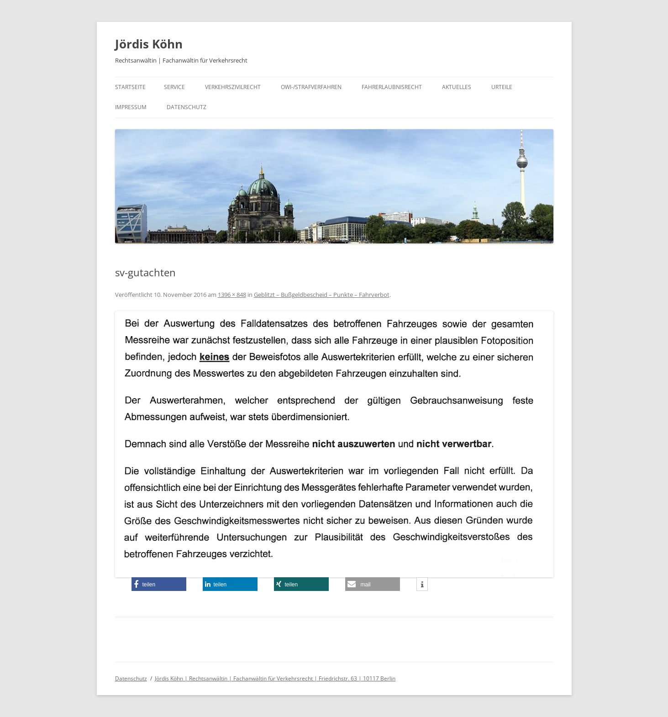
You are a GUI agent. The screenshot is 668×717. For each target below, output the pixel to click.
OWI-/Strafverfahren (311, 87)
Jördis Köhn (149, 44)
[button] (648, 12)
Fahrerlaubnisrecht (392, 87)
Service (174, 87)
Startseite (130, 87)
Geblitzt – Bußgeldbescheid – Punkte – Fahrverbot (321, 294)
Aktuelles (456, 87)
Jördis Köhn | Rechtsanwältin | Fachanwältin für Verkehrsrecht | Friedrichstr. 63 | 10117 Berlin (275, 678)
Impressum (131, 107)
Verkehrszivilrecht (233, 87)
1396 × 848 (232, 294)
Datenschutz (186, 107)
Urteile (501, 87)
